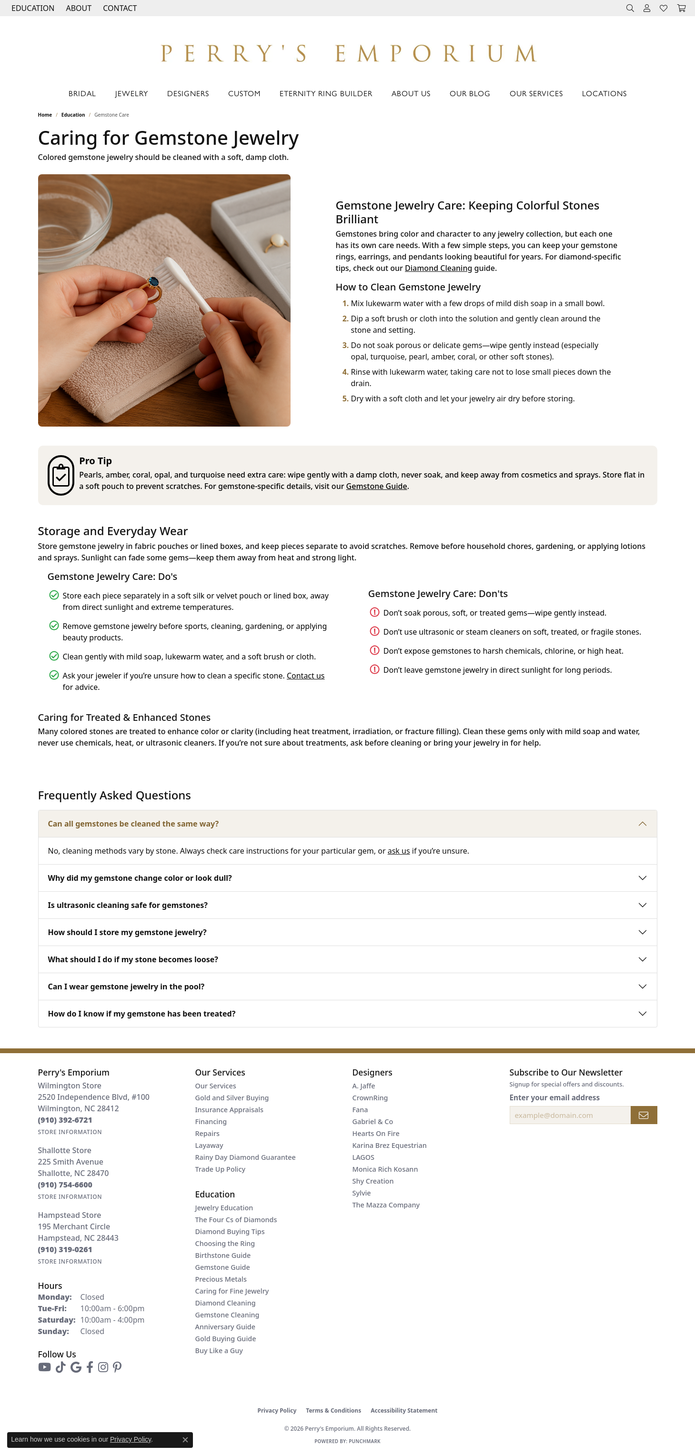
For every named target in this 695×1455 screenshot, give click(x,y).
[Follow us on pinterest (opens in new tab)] (117, 1367)
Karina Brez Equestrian (390, 1145)
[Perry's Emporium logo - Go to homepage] (347, 50)
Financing (211, 1121)
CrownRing (370, 1097)
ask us (399, 851)
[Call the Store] (65, 1120)
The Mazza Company (386, 1204)
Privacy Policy (277, 1410)
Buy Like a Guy (219, 1350)
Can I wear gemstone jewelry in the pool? (126, 986)
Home (45, 114)
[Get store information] (70, 1132)
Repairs (207, 1133)
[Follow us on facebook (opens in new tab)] (89, 1367)
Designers (188, 93)
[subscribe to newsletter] (644, 1115)
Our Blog (470, 93)
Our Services (536, 93)
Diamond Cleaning (438, 268)
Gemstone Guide (376, 486)
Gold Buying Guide (225, 1338)
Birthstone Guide (223, 1255)
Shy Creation (373, 1181)
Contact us (306, 675)
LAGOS (363, 1157)
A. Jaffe (364, 1085)
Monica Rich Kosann (385, 1169)
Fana (360, 1109)
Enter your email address (555, 1097)
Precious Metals (221, 1279)
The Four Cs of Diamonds (236, 1219)
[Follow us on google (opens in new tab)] (76, 1367)
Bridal (82, 93)
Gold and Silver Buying (232, 1097)
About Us (411, 93)
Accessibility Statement (404, 1410)
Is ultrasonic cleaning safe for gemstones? (128, 905)
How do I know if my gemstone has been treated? (142, 1013)
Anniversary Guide (225, 1326)
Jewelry (131, 93)
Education (73, 114)
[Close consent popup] (185, 1440)
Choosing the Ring (225, 1243)
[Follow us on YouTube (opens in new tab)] (44, 1367)
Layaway (209, 1145)
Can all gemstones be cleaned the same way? (133, 823)
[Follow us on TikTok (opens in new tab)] (61, 1367)
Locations (604, 93)
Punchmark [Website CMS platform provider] (365, 1441)
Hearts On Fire (376, 1133)
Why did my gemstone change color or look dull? (140, 878)
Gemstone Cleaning (227, 1314)
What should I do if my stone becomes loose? (133, 959)
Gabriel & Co (373, 1121)
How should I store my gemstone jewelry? (127, 932)
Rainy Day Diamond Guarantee (245, 1157)
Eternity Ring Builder (326, 93)
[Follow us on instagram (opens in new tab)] (103, 1367)
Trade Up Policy (220, 1169)
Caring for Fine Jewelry (232, 1291)
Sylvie (362, 1192)
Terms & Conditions (333, 1410)
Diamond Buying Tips (230, 1231)
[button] (32, 8)
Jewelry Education (224, 1207)
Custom (244, 93)
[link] (119, 8)
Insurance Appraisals (229, 1109)
